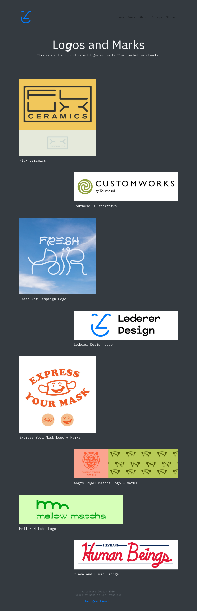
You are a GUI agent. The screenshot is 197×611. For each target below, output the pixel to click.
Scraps (157, 17)
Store (170, 17)
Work (131, 17)
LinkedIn (106, 601)
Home (122, 17)
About (143, 17)
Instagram (91, 601)
